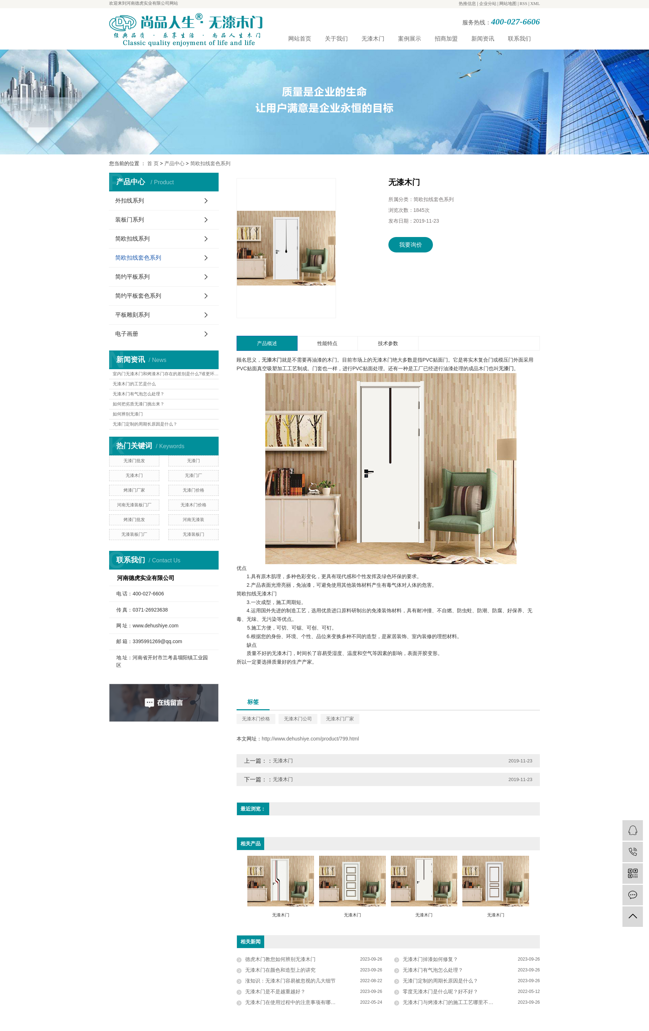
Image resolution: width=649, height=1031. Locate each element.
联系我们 (519, 39)
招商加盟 (446, 39)
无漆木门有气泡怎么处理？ (138, 393)
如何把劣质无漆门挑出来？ (138, 404)
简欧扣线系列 (132, 239)
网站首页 (299, 39)
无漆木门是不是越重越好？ (275, 991)
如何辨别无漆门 (128, 414)
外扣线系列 (129, 201)
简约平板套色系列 (138, 296)
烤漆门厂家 (134, 490)
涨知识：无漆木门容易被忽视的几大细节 (290, 981)
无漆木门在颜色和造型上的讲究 (280, 970)
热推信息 (467, 3)
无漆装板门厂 (134, 534)
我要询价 (410, 245)
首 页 (153, 163)
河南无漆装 (193, 519)
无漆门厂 (193, 475)
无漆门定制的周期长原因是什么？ (145, 424)
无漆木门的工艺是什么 (134, 383)
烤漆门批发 (134, 519)
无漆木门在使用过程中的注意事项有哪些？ (293, 1002)
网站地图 (508, 3)
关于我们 (336, 39)
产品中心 (174, 163)
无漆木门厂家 (340, 718)
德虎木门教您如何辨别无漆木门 (280, 959)
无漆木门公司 (298, 718)
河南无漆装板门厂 (134, 504)
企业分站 (487, 3)
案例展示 (409, 39)
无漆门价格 (193, 490)
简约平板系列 (132, 277)
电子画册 (126, 334)
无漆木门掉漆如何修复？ (430, 959)
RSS (523, 3)
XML (535, 3)
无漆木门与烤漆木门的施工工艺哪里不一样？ (453, 1002)
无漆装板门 (193, 534)
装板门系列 (129, 220)
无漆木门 (372, 39)
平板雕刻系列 (132, 315)
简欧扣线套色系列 (210, 163)
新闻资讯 (482, 39)
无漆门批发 (134, 460)
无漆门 (193, 460)
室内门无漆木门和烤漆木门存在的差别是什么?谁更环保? (166, 373)
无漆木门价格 (193, 504)
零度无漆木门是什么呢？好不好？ (440, 991)
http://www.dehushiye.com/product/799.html (310, 739)
